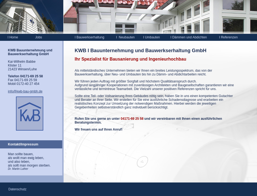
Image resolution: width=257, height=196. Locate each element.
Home (13, 37)
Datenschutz (17, 189)
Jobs (38, 37)
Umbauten (151, 37)
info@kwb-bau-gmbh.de (25, 91)
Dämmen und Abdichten (188, 37)
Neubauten (127, 37)
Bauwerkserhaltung (89, 37)
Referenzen (228, 37)
